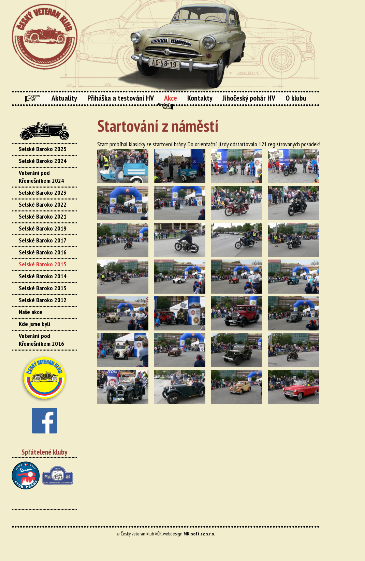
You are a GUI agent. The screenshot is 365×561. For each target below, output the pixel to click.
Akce (170, 98)
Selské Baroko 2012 (43, 300)
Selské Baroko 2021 (43, 216)
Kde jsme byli (34, 324)
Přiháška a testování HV (120, 98)
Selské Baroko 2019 (43, 228)
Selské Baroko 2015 (43, 264)
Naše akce (30, 312)
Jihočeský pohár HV (249, 98)
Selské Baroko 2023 (43, 192)
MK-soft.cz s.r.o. (199, 534)
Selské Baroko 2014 (43, 276)
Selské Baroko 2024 (43, 161)
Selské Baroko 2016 (43, 252)
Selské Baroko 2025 (43, 149)
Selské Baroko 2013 (43, 288)
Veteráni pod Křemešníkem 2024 (41, 176)
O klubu (296, 98)
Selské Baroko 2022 (43, 204)
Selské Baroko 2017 (43, 240)
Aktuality (64, 98)
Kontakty (200, 98)
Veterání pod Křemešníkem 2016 (41, 340)
